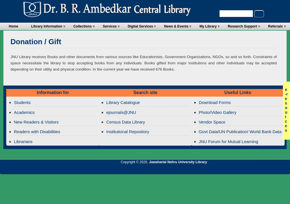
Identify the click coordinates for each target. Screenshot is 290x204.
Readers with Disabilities (37, 131)
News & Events (176, 26)
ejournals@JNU (121, 112)
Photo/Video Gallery (217, 112)
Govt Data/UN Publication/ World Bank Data (240, 131)
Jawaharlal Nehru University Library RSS (220, 169)
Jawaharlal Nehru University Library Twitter (248, 169)
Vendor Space (212, 122)
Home (13, 26)
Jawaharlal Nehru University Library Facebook (258, 169)
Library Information (46, 26)
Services (110, 26)
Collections (82, 26)
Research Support (242, 26)
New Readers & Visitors (36, 122)
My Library (208, 26)
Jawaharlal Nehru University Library (178, 162)
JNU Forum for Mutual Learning (228, 141)
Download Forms (215, 102)
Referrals (275, 26)
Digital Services (140, 26)
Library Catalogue (123, 102)
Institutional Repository (127, 131)
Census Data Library (125, 122)
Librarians (23, 141)
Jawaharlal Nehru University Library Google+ (239, 169)
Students (22, 102)
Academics (24, 112)
